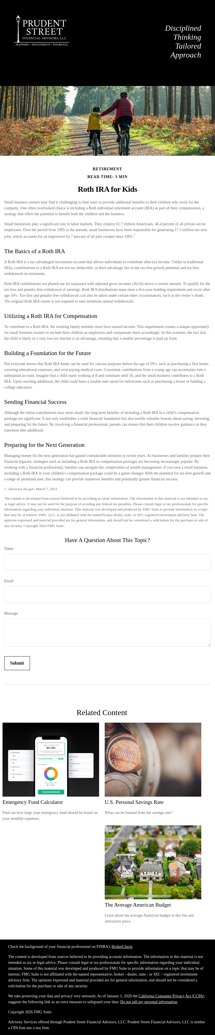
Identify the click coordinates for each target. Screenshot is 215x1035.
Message (11, 613)
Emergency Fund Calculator (33, 802)
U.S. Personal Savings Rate (134, 802)
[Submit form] (17, 663)
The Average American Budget (138, 905)
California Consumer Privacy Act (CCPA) (171, 996)
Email (8, 581)
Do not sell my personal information (148, 1002)
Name (8, 549)
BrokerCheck (121, 947)
